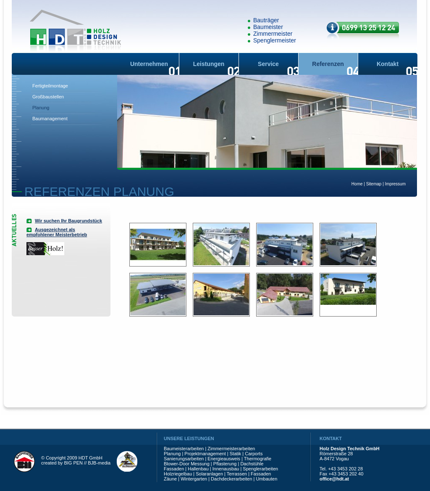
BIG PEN (73, 462)
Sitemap (374, 184)
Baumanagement (50, 118)
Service (268, 64)
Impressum (395, 184)
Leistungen (209, 64)
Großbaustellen (48, 96)
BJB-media (99, 462)
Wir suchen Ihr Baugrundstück (68, 220)
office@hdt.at (334, 478)
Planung (40, 107)
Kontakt (388, 64)
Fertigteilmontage (50, 85)
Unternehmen (149, 64)
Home (357, 184)
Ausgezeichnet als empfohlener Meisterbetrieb (56, 232)
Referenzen (327, 64)
